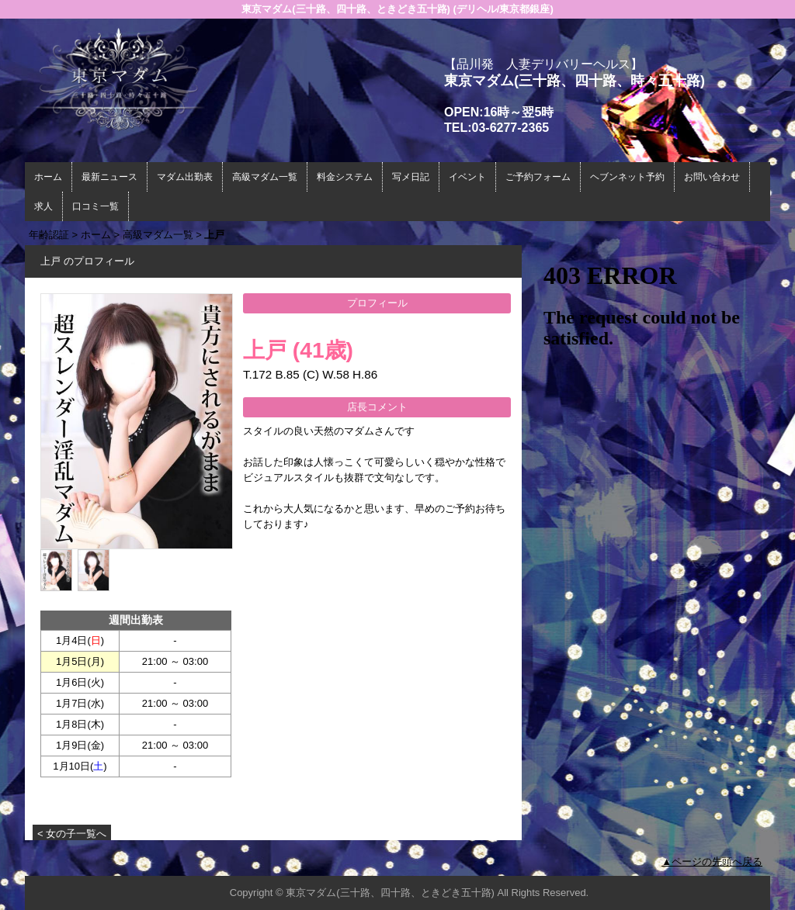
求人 (43, 206)
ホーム (48, 176)
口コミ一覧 (95, 206)
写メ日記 (410, 176)
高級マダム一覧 (264, 176)
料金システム (345, 176)
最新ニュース (109, 176)
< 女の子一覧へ (71, 833)
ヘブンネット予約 (627, 176)
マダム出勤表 (185, 176)
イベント (467, 176)
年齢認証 (49, 234)
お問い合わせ (712, 176)
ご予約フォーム (538, 176)
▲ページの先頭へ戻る (711, 861)
